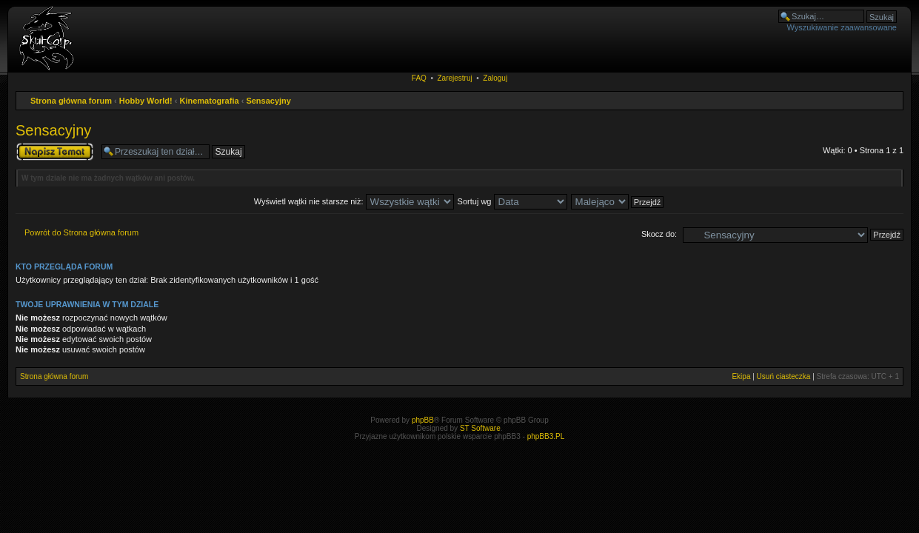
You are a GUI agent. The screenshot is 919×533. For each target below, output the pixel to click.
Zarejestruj (454, 78)
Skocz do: (659, 233)
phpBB (423, 420)
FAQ (419, 78)
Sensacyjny (268, 100)
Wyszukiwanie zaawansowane (842, 27)
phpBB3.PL (546, 436)
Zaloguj (495, 78)
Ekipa (741, 376)
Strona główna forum (71, 100)
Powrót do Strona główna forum (81, 232)
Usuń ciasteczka (784, 376)
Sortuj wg (512, 201)
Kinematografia (209, 100)
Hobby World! (146, 100)
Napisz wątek (55, 151)
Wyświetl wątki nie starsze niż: (354, 201)
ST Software (480, 428)
